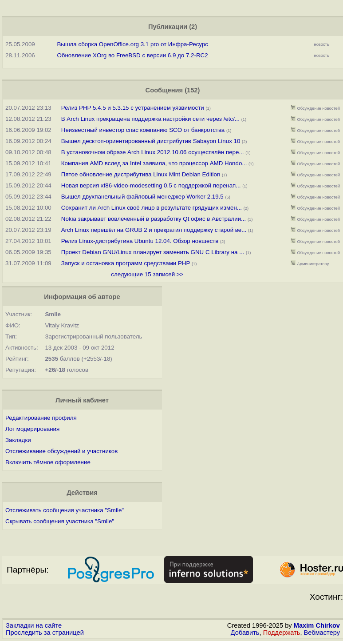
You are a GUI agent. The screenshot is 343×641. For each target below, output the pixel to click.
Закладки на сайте (34, 625)
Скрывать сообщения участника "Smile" (59, 521)
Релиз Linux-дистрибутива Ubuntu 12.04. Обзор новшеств (140, 241)
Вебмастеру (322, 632)
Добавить (245, 632)
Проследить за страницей (45, 632)
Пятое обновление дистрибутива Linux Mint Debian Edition (141, 174)
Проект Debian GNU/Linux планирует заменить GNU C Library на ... (152, 252)
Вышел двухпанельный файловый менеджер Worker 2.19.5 (142, 196)
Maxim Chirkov (317, 625)
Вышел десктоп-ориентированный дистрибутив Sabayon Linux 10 (150, 141)
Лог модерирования (32, 429)
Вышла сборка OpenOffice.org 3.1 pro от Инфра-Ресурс (132, 44)
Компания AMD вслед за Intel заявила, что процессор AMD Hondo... (154, 163)
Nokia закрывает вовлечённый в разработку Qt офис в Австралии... (153, 218)
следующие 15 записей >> (147, 274)
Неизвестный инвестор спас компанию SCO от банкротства (143, 130)
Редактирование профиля (41, 417)
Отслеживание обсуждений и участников (61, 451)
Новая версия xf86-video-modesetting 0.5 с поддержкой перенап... (151, 185)
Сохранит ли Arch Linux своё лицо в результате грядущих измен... (151, 207)
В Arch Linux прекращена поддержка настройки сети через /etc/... (150, 118)
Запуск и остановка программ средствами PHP (125, 263)
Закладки (18, 440)
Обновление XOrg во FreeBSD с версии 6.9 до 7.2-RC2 (132, 55)
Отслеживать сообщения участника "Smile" (64, 510)
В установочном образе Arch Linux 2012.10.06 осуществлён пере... (152, 152)
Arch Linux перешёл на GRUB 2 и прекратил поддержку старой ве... (154, 230)
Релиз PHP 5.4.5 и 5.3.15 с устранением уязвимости (132, 107)
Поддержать (281, 632)
